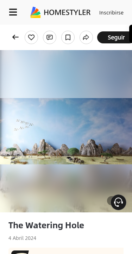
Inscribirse (111, 12)
